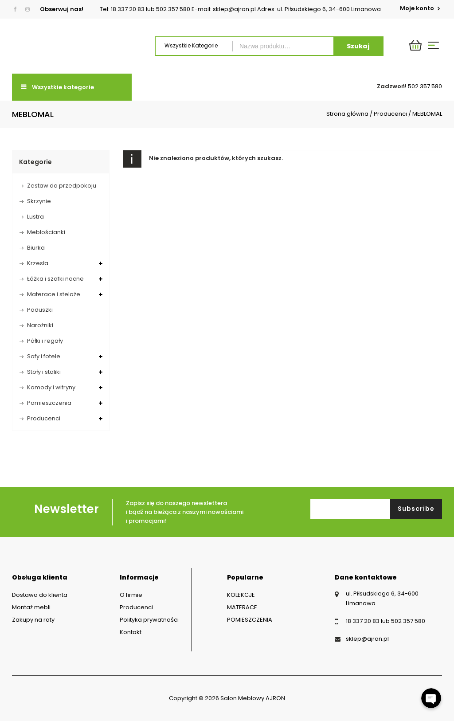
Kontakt (130, 632)
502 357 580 (425, 86)
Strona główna (347, 114)
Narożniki (40, 325)
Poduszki (40, 310)
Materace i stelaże (53, 294)
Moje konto (417, 8)
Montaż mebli (31, 607)
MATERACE (242, 607)
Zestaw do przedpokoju (61, 185)
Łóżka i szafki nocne (55, 278)
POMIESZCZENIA (249, 619)
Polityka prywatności (149, 619)
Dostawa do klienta (39, 595)
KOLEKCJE (241, 595)
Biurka (36, 247)
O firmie (131, 595)
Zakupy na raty (33, 619)
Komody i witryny (51, 387)
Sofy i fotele (43, 356)
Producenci (390, 114)
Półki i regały (45, 341)
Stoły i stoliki (44, 372)
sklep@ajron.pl (367, 639)
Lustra (35, 216)
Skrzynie (39, 201)
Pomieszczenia (49, 403)
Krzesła (37, 263)
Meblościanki (46, 232)
